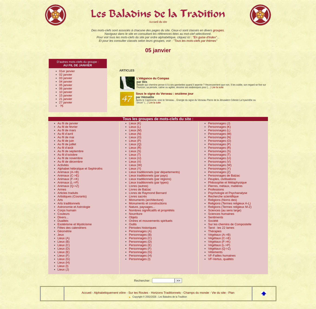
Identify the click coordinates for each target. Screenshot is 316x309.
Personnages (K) (219, 127)
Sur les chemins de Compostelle (229, 224)
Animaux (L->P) (68, 182)
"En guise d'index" (205, 37)
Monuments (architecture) (146, 200)
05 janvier (65, 85)
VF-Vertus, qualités (221, 259)
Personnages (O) (219, 140)
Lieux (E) (64, 252)
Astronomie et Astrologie (74, 207)
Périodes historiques (142, 227)
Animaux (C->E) (68, 175)
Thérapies (215, 231)
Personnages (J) (219, 123)
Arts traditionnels (69, 203)
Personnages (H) (140, 255)
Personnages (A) (140, 231)
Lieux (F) (63, 255)
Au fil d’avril (65, 133)
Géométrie (65, 231)
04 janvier (65, 81)
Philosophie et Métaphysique (227, 182)
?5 (61, 106)
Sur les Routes (138, 292)
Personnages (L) (219, 130)
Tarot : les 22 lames (221, 227)
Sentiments (215, 217)
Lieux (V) (135, 161)
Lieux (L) (135, 127)
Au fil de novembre (70, 158)
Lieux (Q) (135, 144)
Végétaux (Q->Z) (219, 248)
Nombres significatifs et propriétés (151, 210)
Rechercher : (142, 280)
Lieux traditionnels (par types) (149, 182)
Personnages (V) (219, 161)
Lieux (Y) (135, 168)
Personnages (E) (140, 245)
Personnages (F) (140, 248)
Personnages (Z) (219, 172)
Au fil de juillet (67, 144)
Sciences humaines (221, 214)
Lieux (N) (135, 133)
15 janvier (65, 95)
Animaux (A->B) (68, 172)
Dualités (63, 220)
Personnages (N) (219, 137)
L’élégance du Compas (153, 78)
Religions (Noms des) (222, 200)
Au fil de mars (67, 130)
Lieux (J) (63, 269)
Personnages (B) (140, 234)
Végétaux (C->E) (219, 238)
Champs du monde (196, 292)
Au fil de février (68, 127)
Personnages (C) (140, 238)
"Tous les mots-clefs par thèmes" (195, 40)
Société (213, 220)
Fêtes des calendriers (72, 227)
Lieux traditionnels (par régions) (150, 179)
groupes (218, 30)
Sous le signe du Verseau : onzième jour (165, 93)
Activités (63, 165)
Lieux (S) (135, 151)
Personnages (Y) (219, 168)
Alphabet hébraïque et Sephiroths (80, 168)
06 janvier (65, 88)
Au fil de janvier (68, 123)
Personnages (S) (219, 151)
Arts (60, 200)
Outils (133, 224)
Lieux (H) (64, 262)
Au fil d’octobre (68, 154)
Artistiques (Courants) (72, 196)
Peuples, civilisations (222, 179)
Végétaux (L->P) (219, 245)
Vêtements (215, 252)
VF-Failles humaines (222, 255)
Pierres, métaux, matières (225, 186)
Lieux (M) (135, 130)
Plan (231, 292)
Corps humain (67, 210)
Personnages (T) (219, 154)
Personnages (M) (219, 133)
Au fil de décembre (70, 161)
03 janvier (65, 78)
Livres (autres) (138, 186)
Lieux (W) (135, 165)
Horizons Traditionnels (166, 292)
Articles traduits (68, 193)
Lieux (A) (64, 238)
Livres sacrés (138, 196)
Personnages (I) (139, 259)
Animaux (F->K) (68, 179)
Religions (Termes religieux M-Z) (229, 207)
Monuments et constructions (148, 203)
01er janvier (67, 71)
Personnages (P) (219, 144)
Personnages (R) (219, 147)
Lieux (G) (64, 259)
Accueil (86, 292)
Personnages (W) (219, 165)
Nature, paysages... (142, 207)
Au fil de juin (66, 140)
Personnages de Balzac (224, 175)
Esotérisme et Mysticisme (75, 224)
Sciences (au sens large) (224, 210)
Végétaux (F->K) (219, 241)
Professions (216, 189)
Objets (133, 217)
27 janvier (65, 102)
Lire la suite (217, 87)
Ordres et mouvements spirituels (150, 220)
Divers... (63, 217)
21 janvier (65, 99)
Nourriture (135, 214)
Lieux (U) (135, 158)
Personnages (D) (140, 241)
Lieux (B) (64, 241)
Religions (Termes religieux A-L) (229, 203)
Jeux (61, 234)
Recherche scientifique (223, 196)
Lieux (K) (135, 123)
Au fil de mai (66, 137)
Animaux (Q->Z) (68, 186)
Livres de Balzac (140, 189)
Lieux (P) (135, 140)
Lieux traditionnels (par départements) (154, 172)
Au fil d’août (65, 147)
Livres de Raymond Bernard (147, 193)
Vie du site (219, 292)
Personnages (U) (219, 158)
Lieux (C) (64, 245)
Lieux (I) (63, 266)
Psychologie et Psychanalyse (227, 193)
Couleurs (64, 214)
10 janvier (65, 92)
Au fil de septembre (71, 151)
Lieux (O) (135, 137)
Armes (62, 189)
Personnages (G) (140, 252)
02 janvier (65, 74)
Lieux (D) (64, 248)
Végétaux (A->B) (219, 234)
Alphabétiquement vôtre (110, 292)
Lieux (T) (135, 154)
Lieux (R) (135, 147)
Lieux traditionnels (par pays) (148, 175)
